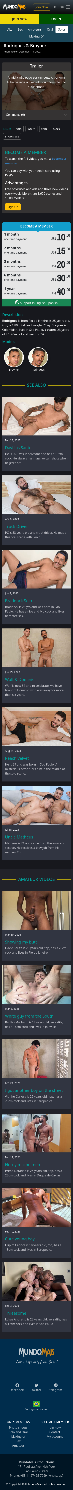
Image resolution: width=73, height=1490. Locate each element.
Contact (54, 1432)
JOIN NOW (19, 19)
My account (55, 1436)
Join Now (42, 7)
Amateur (18, 1445)
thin (44, 129)
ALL (9, 29)
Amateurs (35, 29)
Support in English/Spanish (36, 302)
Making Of (36, 36)
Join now (55, 1427)
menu (62, 7)
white (31, 129)
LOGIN (56, 19)
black (56, 129)
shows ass (12, 136)
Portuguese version (36, 1409)
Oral (50, 29)
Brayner (14, 369)
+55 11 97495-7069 (33, 1475)
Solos (62, 29)
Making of (18, 1436)
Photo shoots (18, 1427)
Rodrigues (38, 369)
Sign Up (12, 207)
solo (19, 129)
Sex (20, 29)
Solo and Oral (18, 1432)
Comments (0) (15, 114)
